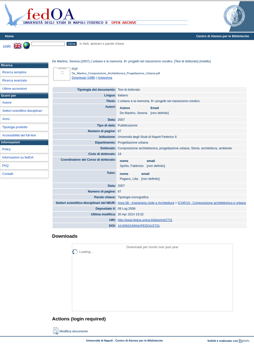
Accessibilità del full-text (19, 135)
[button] (56, 331)
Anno (6, 119)
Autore (7, 102)
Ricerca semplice (14, 72)
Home (9, 36)
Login (7, 46)
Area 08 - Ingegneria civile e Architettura (146, 203)
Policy (6, 149)
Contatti (7, 174)
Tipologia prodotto (15, 127)
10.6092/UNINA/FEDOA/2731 (139, 226)
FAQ (5, 165)
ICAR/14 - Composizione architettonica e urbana (212, 203)
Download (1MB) (83, 77)
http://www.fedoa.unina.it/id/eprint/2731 (145, 220)
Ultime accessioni (14, 88)
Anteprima (105, 77)
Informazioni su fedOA (18, 157)
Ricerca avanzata (14, 80)
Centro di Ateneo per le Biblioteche (222, 36)
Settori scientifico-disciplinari (22, 111)
